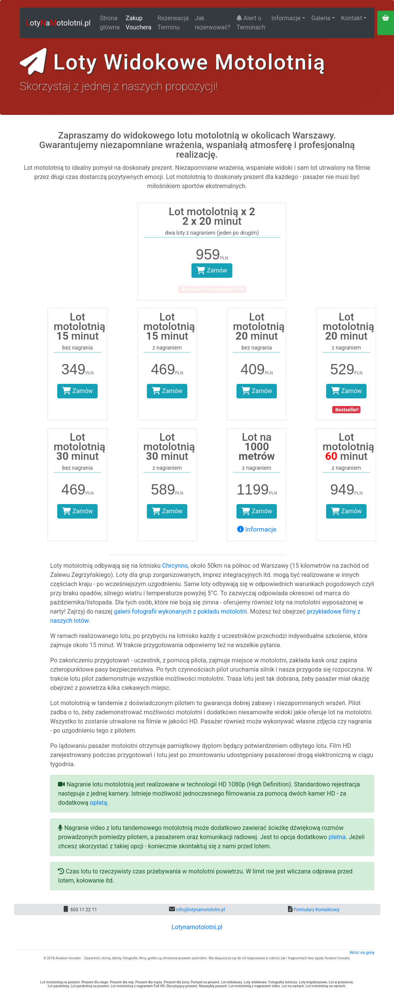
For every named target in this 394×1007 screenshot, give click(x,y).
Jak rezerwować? (212, 23)
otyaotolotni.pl (58, 22)
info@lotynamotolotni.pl (200, 909)
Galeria (320, 18)
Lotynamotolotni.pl (197, 927)
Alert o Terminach (250, 23)
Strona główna (110, 23)
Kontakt (351, 18)
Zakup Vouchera (138, 23)
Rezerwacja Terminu (173, 23)
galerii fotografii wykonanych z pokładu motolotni (180, 611)
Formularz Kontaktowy (316, 909)
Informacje (286, 18)
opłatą (98, 802)
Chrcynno (175, 565)
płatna (337, 837)
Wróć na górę (362, 952)
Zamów (211, 270)
